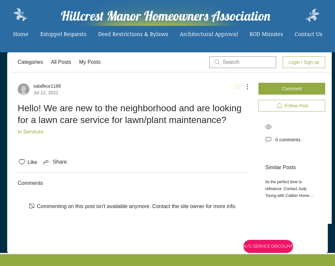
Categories (30, 62)
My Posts (90, 62)
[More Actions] (244, 87)
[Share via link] (54, 162)
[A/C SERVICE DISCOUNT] (268, 246)
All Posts (61, 62)
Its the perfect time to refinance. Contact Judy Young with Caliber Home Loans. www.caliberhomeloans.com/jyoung (295, 196)
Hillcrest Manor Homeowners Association (165, 16)
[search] (242, 62)
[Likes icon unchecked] (22, 162)
